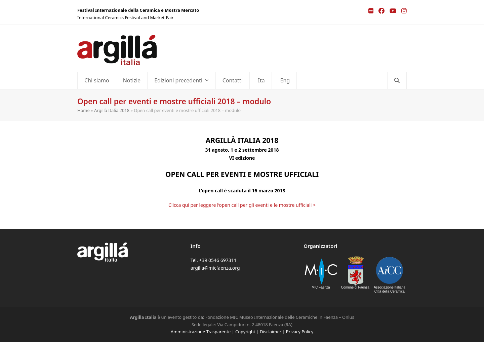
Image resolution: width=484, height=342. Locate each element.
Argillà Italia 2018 (111, 110)
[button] (397, 80)
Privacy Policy (299, 332)
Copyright (245, 332)
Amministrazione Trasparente (201, 332)
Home (83, 110)
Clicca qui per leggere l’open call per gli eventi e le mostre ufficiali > (242, 205)
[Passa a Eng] (284, 80)
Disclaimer (270, 332)
